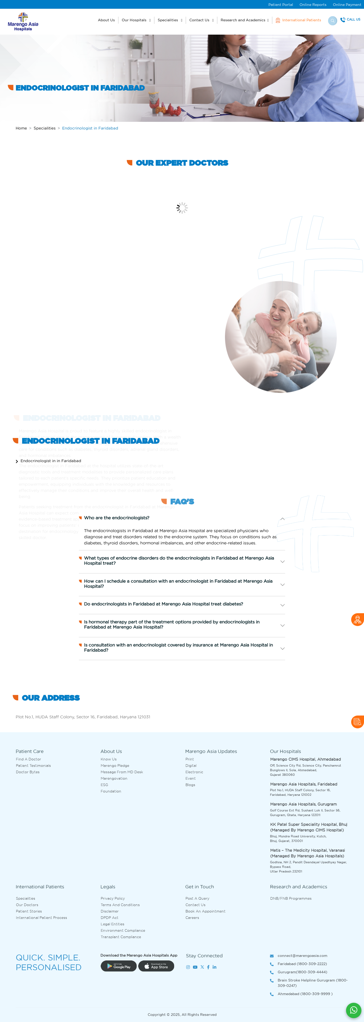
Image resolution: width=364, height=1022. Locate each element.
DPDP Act (109, 918)
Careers (192, 918)
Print (189, 759)
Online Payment (347, 5)
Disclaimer (110, 911)
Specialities (168, 20)
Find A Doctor (28, 759)
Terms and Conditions (120, 905)
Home (21, 128)
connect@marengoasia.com (298, 956)
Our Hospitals (134, 20)
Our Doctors (27, 905)
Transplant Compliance (121, 937)
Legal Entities (112, 924)
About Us (106, 20)
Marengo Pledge (115, 765)
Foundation (111, 791)
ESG (104, 785)
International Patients (298, 20)
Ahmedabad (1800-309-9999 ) (301, 994)
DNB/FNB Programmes (291, 898)
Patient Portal (280, 5)
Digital (191, 765)
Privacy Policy (113, 898)
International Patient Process (41, 918)
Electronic (194, 772)
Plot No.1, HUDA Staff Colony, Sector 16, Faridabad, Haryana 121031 (83, 717)
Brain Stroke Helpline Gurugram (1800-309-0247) (309, 983)
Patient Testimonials (33, 765)
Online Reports (313, 5)
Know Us (109, 759)
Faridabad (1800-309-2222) (298, 964)
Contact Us (199, 20)
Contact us (195, 905)
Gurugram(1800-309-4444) (298, 972)
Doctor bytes (28, 772)
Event (190, 778)
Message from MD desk (122, 772)
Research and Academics (243, 20)
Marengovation (114, 778)
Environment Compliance (123, 930)
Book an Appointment (205, 911)
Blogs (190, 785)
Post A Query (197, 898)
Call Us (353, 19)
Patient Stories (29, 911)
